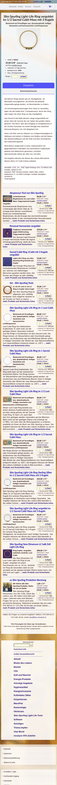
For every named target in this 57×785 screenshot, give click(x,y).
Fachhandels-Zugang (11, 776)
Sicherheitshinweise (28, 91)
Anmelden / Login (10, 772)
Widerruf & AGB (9, 762)
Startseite (7, 749)
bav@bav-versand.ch (37, 617)
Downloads (8, 781)
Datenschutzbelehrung (12, 758)
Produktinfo (28, 85)
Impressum (8, 753)
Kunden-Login (38, 2)
